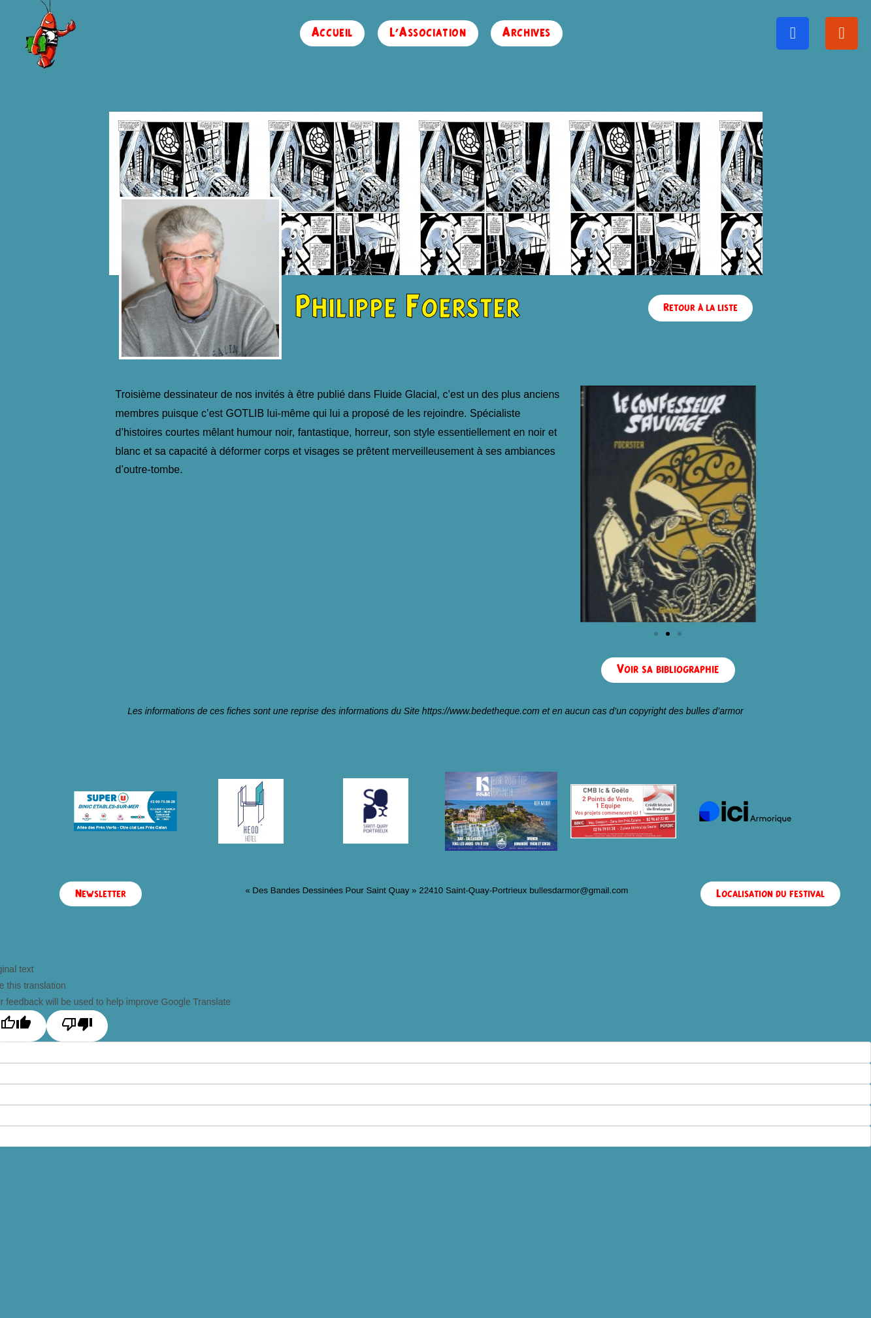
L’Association (428, 33)
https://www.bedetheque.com (481, 711)
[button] (656, 634)
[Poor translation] (77, 1026)
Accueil (332, 33)
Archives (526, 33)
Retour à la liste (700, 308)
